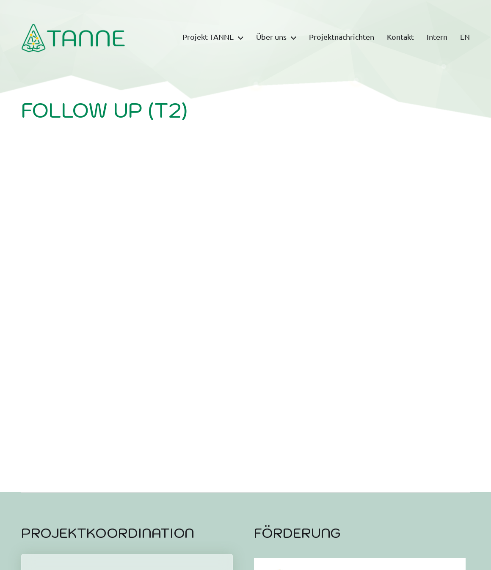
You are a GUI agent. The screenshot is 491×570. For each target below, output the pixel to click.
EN (465, 37)
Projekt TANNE (208, 37)
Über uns (271, 37)
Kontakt (400, 37)
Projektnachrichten (341, 37)
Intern (437, 37)
